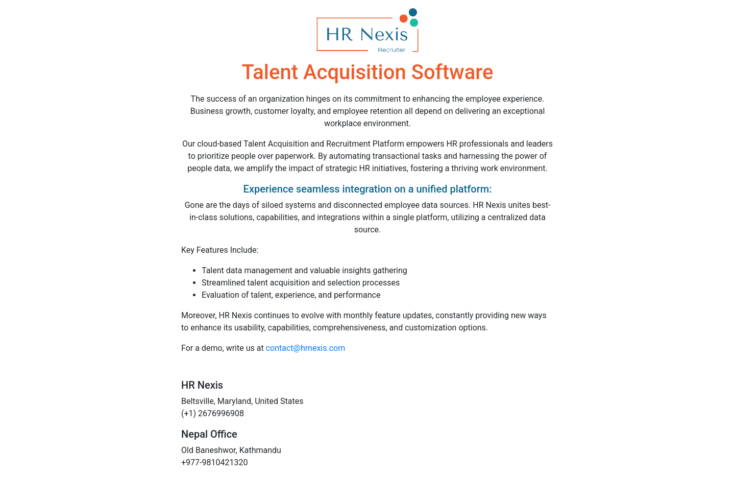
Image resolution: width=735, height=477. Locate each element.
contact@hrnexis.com (306, 348)
